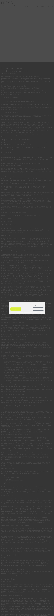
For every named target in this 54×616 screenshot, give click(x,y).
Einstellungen (38, 309)
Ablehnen (27, 309)
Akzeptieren (15, 309)
